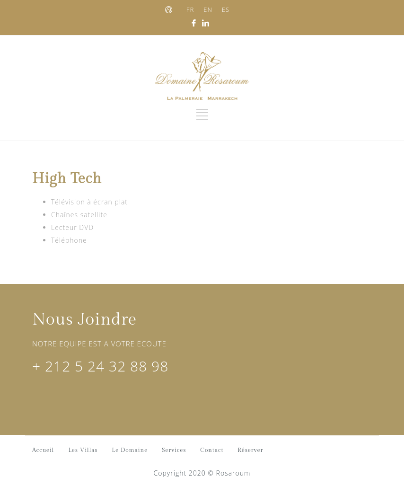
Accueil (43, 450)
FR (190, 9)
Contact (211, 450)
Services (174, 450)
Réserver (250, 450)
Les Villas (82, 450)
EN (207, 9)
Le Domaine (130, 450)
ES (225, 9)
